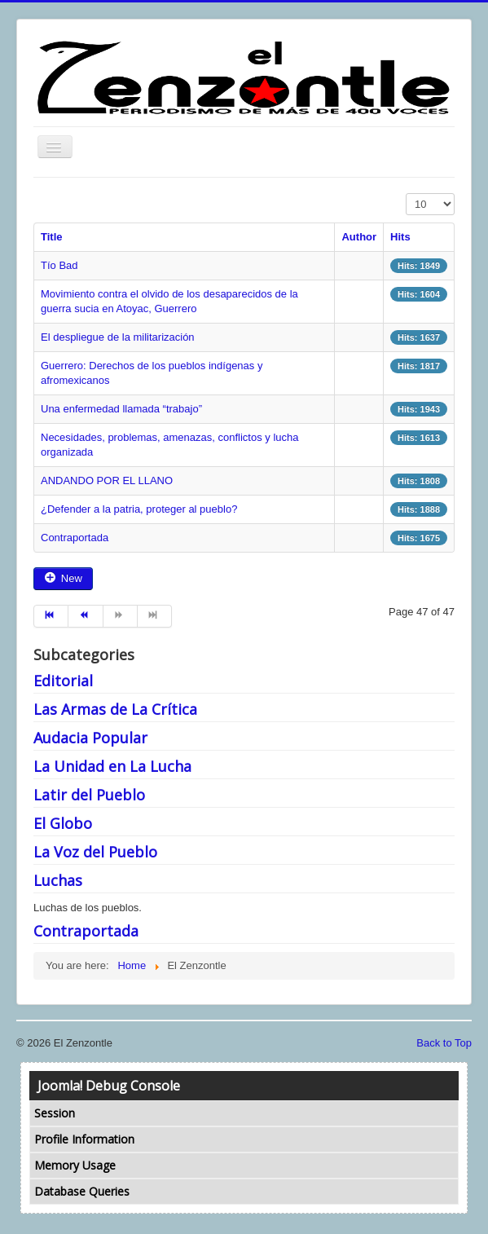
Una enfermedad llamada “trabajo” (121, 409)
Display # (406, 193)
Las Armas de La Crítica (115, 709)
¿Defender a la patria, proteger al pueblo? (139, 509)
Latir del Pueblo (89, 794)
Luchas (57, 880)
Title (52, 237)
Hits (400, 237)
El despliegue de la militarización (118, 337)
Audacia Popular (90, 737)
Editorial (63, 680)
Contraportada (74, 537)
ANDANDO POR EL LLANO (107, 480)
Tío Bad (59, 265)
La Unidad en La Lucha (112, 766)
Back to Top (444, 1043)
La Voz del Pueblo (95, 852)
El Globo (62, 823)
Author (358, 237)
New (63, 578)
